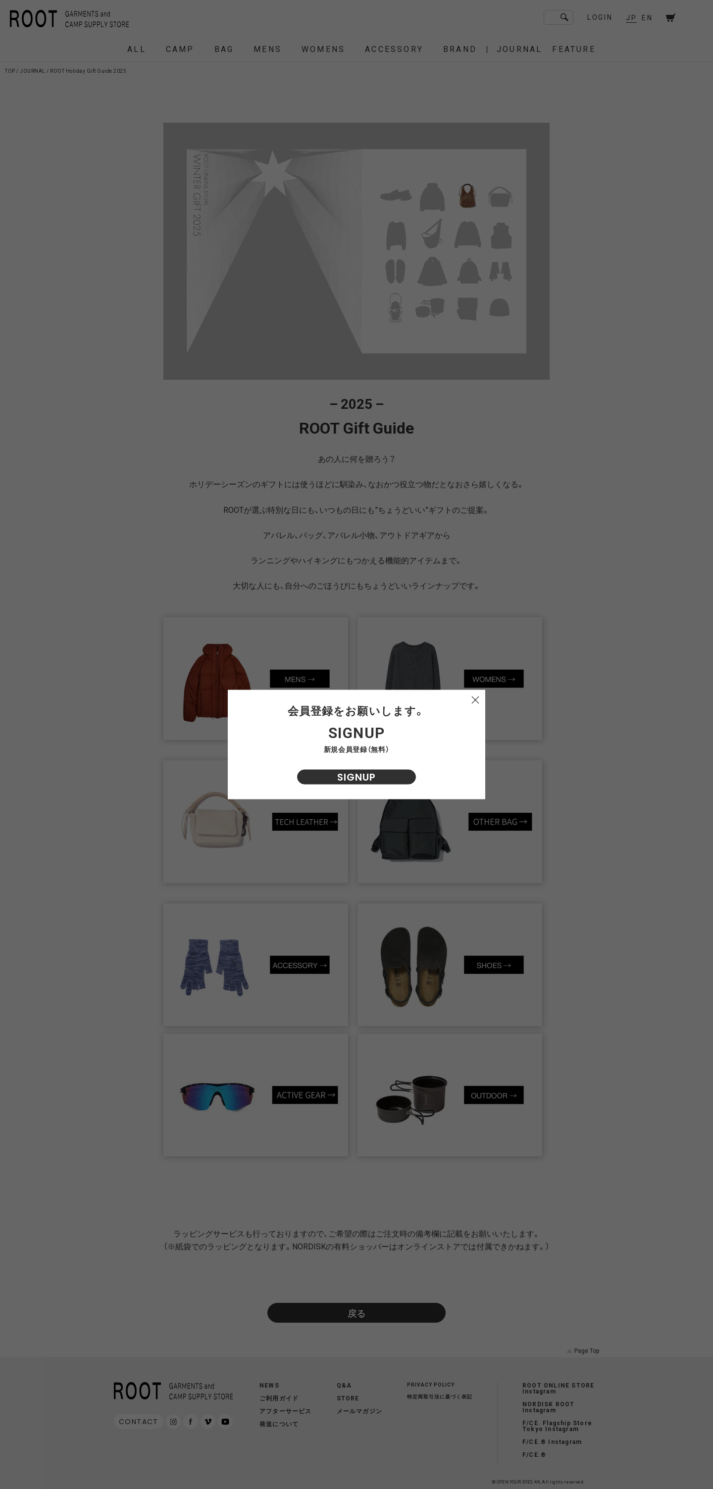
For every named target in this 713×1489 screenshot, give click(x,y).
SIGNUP (356, 777)
